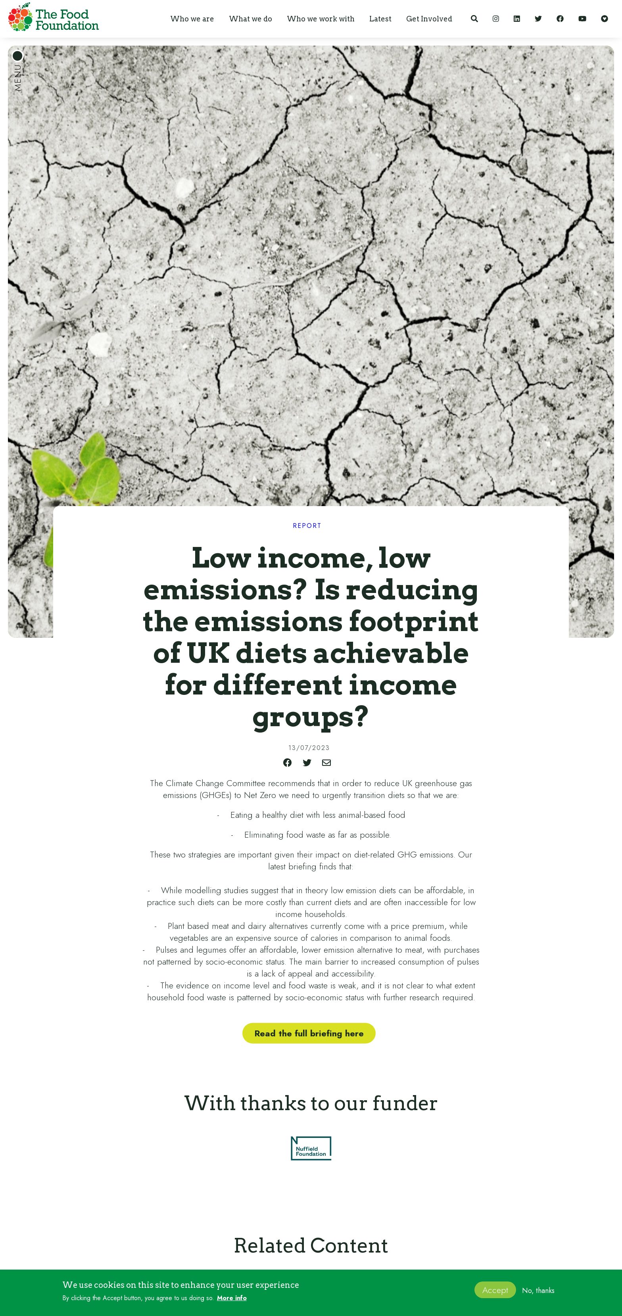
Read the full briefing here (309, 1033)
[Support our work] (604, 19)
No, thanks (538, 1290)
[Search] (474, 19)
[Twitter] (538, 19)
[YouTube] (582, 19)
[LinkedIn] (517, 19)
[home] (51, 18)
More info (232, 1298)
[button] (192, 19)
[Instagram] (496, 19)
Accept (495, 1289)
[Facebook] (560, 19)
